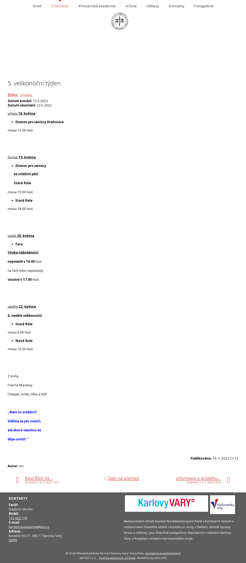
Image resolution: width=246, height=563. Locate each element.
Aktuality (121, 71)
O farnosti (60, 5)
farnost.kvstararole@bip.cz (29, 527)
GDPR (13, 540)
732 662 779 (18, 518)
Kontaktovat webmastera (162, 553)
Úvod (37, 5)
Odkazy (152, 5)
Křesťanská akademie (97, 5)
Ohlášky (26, 95)
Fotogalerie (204, 5)
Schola (131, 5)
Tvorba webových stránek (117, 558)
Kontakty (176, 5)
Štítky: (13, 95)
